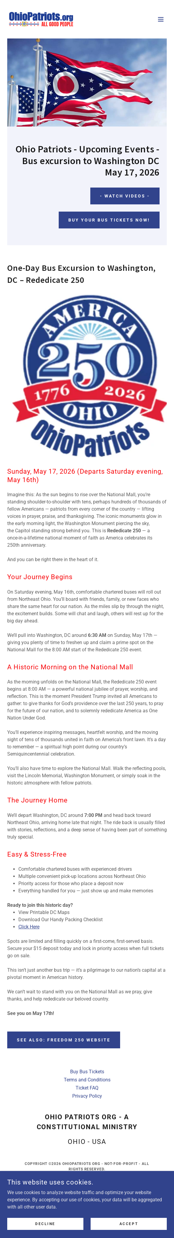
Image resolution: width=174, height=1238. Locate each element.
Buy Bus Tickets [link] (87, 1071)
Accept (129, 1223)
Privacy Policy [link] (87, 1096)
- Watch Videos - (125, 196)
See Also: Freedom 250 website (63, 1040)
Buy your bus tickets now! (109, 220)
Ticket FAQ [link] (87, 1088)
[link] (41, 19)
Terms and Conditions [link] (87, 1080)
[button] (161, 19)
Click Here (28, 927)
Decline (45, 1223)
